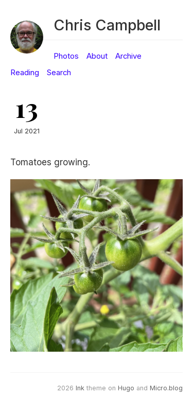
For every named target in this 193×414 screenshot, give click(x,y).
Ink (80, 388)
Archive (128, 56)
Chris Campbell (107, 25)
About (97, 56)
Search (59, 72)
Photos (66, 56)
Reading (24, 72)
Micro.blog (166, 388)
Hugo (126, 388)
